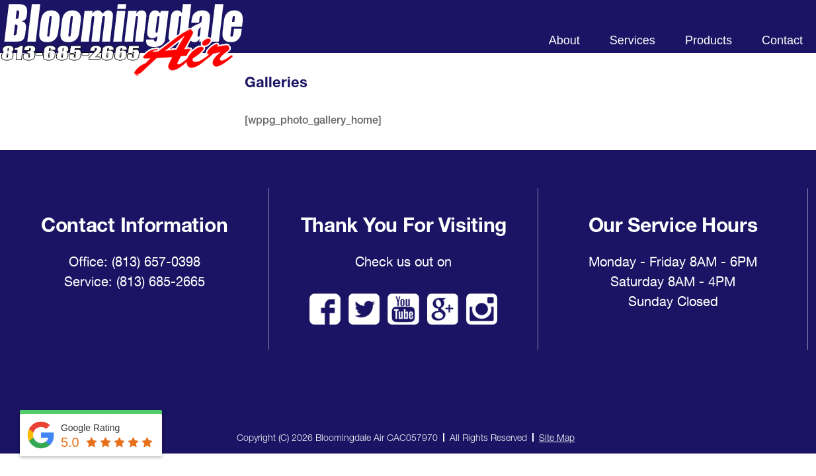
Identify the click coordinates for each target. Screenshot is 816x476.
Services (632, 40)
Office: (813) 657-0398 (134, 262)
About (564, 40)
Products (708, 40)
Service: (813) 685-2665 (134, 282)
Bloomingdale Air (121, 51)
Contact (782, 40)
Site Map (557, 437)
